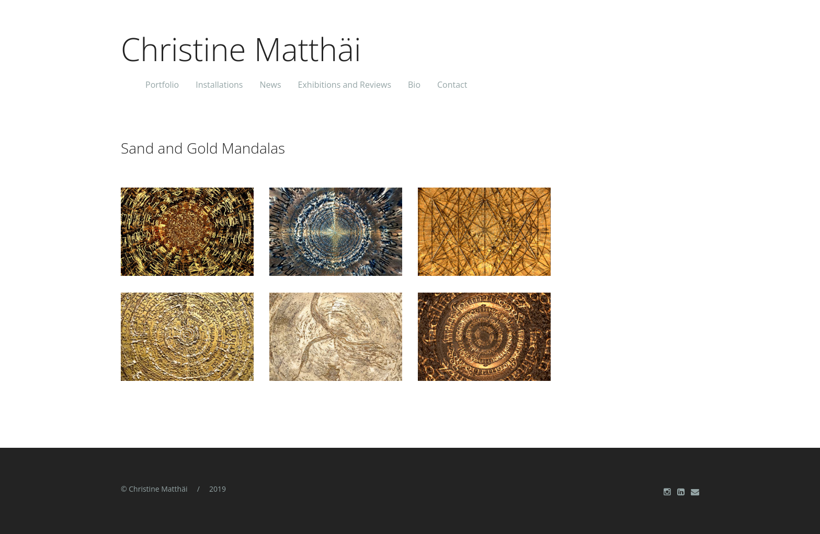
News (270, 84)
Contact (452, 84)
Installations (219, 84)
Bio (414, 84)
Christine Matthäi (241, 46)
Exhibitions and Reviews (344, 84)
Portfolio (162, 84)
